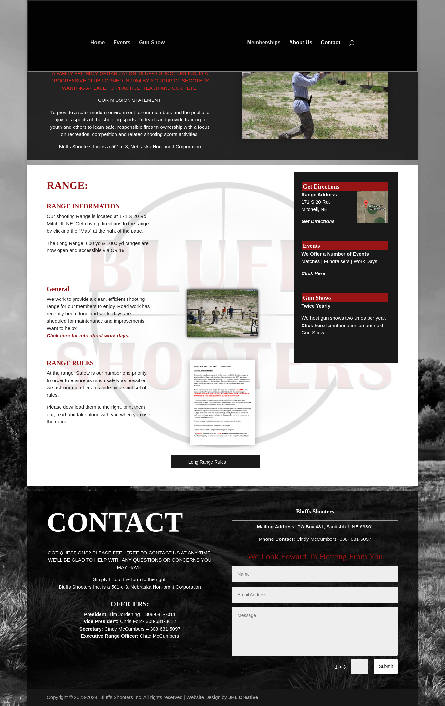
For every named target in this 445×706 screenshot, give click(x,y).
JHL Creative (243, 697)
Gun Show (154, 41)
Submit (386, 666)
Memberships (262, 41)
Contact (328, 41)
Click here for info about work (82, 335)
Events (123, 41)
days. (123, 335)
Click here (313, 325)
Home (99, 41)
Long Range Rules (207, 462)
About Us (298, 41)
